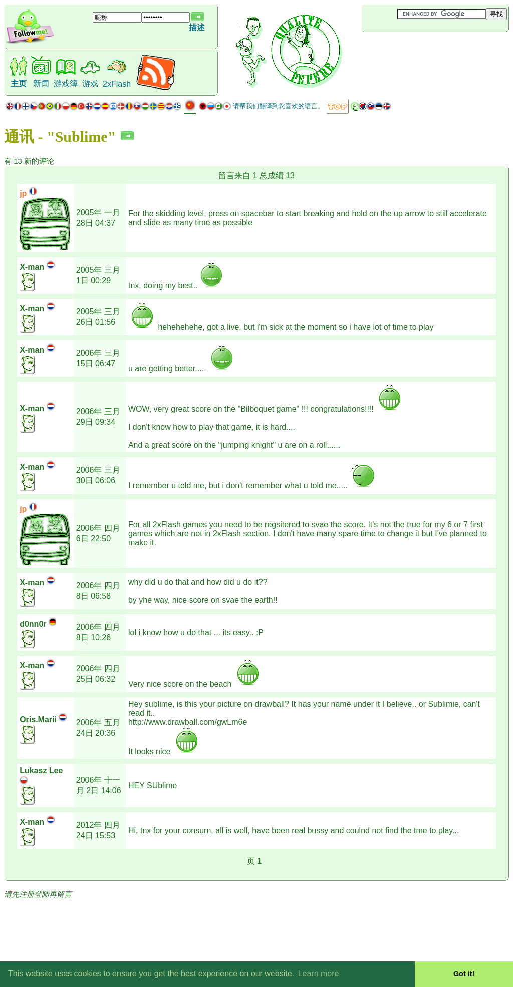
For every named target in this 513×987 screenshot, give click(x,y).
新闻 (41, 83)
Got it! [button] (463, 974)
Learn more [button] (318, 973)
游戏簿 (66, 83)
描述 (197, 27)
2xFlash (117, 84)
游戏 (90, 83)
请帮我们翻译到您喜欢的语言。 (278, 106)
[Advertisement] (421, 49)
